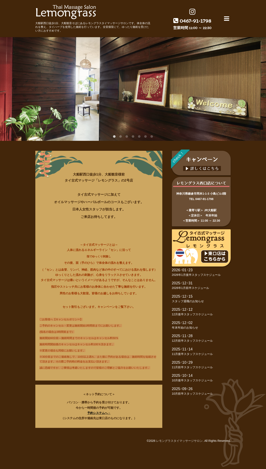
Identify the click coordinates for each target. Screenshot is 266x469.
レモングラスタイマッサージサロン (179, 440)
